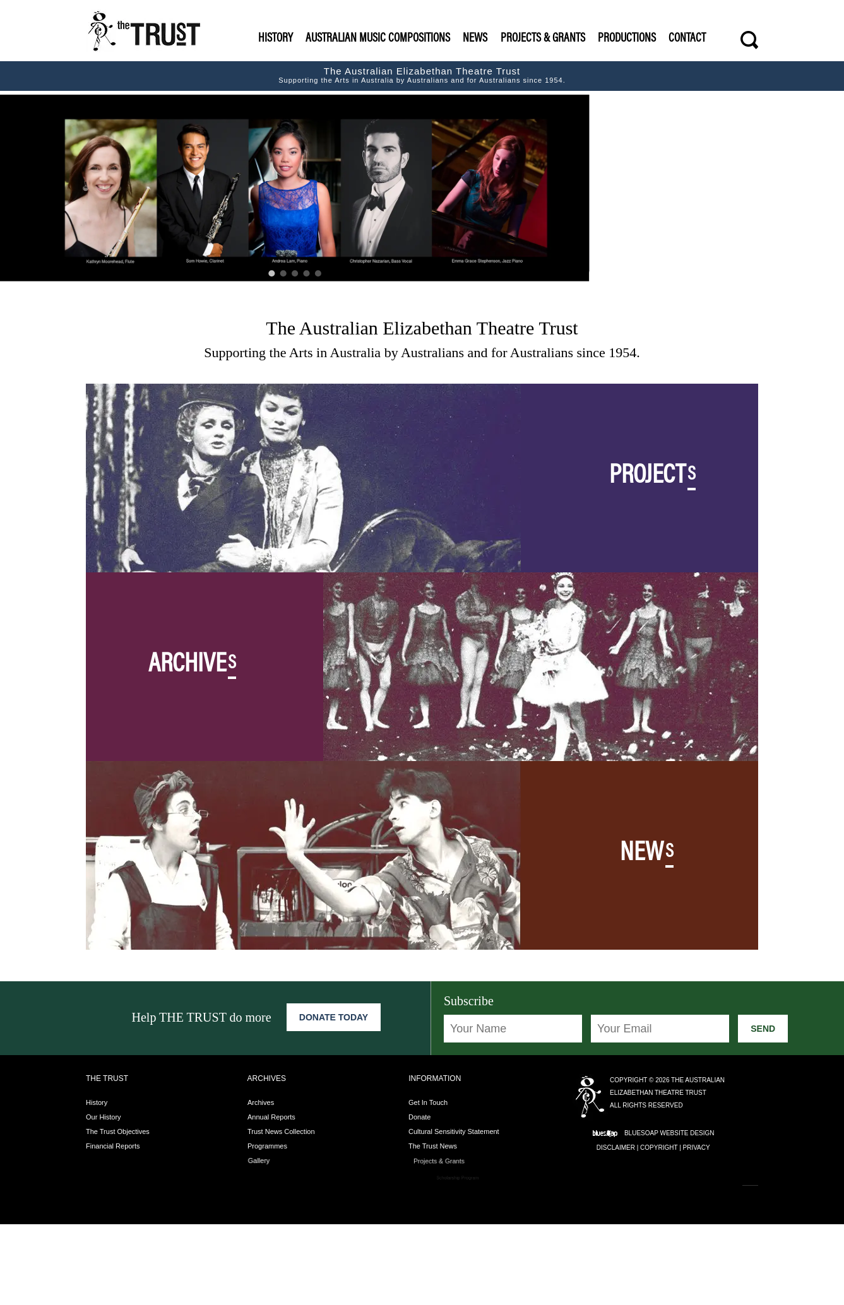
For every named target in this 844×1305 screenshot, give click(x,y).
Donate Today (333, 1098)
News (475, 39)
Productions (627, 39)
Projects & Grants (543, 39)
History (275, 39)
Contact (687, 39)
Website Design (687, 1213)
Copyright (658, 1228)
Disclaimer (616, 1228)
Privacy (696, 1228)
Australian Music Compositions (378, 39)
